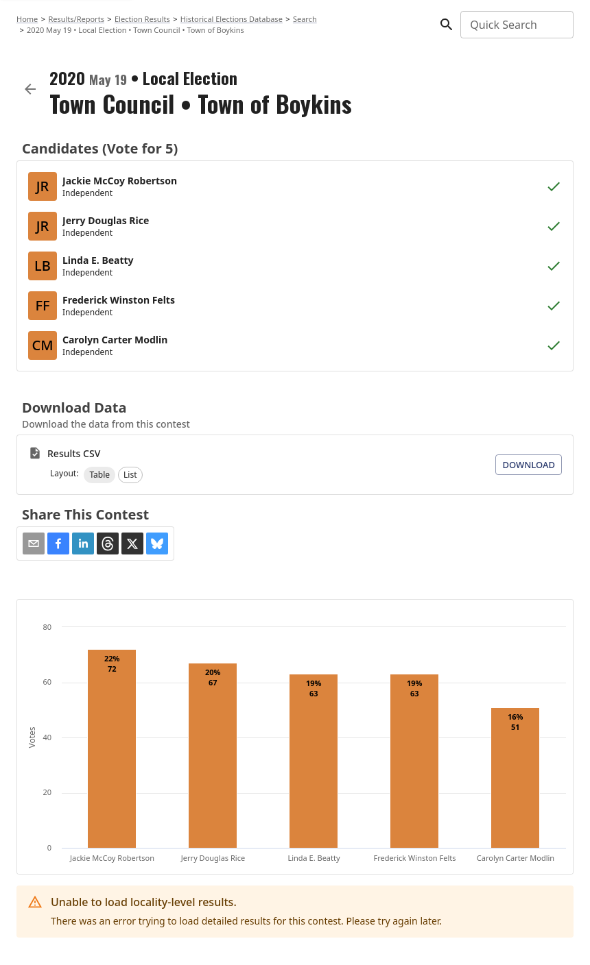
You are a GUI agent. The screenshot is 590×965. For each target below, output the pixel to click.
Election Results (142, 19)
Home (27, 19)
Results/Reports (76, 19)
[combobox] (515, 24)
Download (528, 465)
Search (305, 19)
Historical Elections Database (231, 19)
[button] (99, 475)
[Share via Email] (34, 543)
